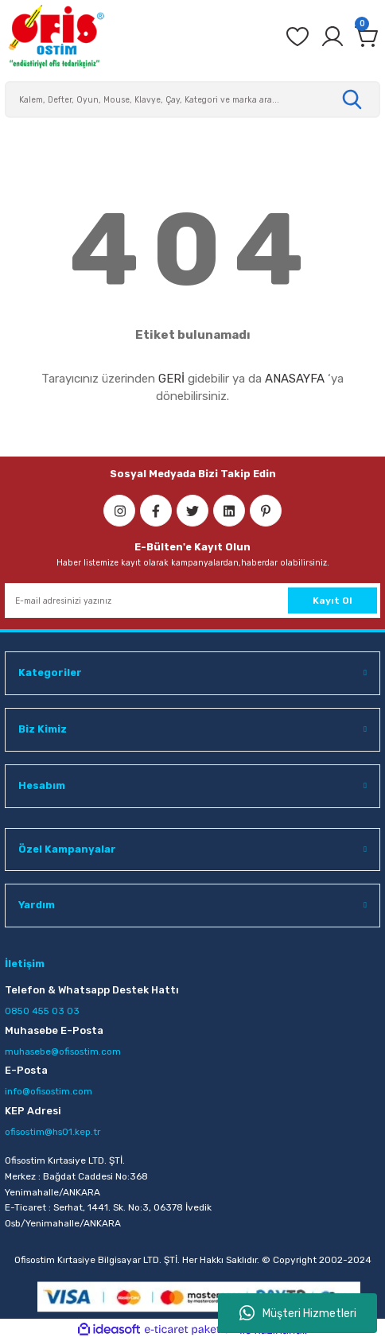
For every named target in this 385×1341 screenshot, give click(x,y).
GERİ (171, 378)
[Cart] (367, 36)
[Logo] (56, 36)
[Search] (192, 99)
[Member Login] (332, 36)
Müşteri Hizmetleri (297, 1313)
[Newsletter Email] (192, 600)
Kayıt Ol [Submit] (332, 599)
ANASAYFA (295, 378)
